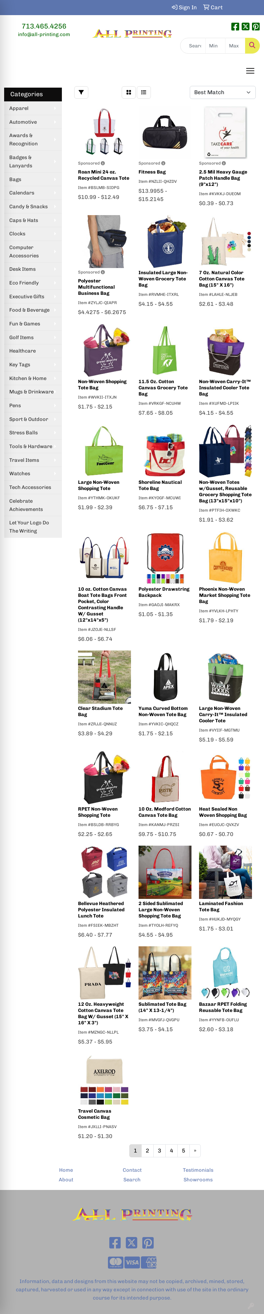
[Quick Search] (193, 46)
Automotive (23, 122)
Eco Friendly (24, 283)
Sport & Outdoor (28, 419)
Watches (19, 473)
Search (132, 1180)
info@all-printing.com (44, 34)
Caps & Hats (23, 220)
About (66, 1180)
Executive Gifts (26, 296)
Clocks (17, 234)
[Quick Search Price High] (235, 46)
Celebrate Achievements (26, 505)
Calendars (21, 193)
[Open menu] (250, 71)
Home (66, 1170)
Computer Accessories (24, 251)
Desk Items (22, 269)
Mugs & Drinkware (31, 392)
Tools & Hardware (30, 446)
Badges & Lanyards (20, 161)
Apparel (19, 108)
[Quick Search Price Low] (215, 46)
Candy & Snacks (28, 206)
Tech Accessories (30, 487)
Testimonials (198, 1170)
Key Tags (19, 364)
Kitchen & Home (27, 378)
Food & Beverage (29, 310)
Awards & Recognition (23, 139)
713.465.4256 (44, 26)
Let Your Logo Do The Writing (29, 527)
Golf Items (21, 337)
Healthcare (22, 351)
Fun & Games (24, 324)
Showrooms (198, 1180)
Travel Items (24, 460)
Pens (15, 405)
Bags (15, 179)
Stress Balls (23, 433)
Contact (132, 1170)
